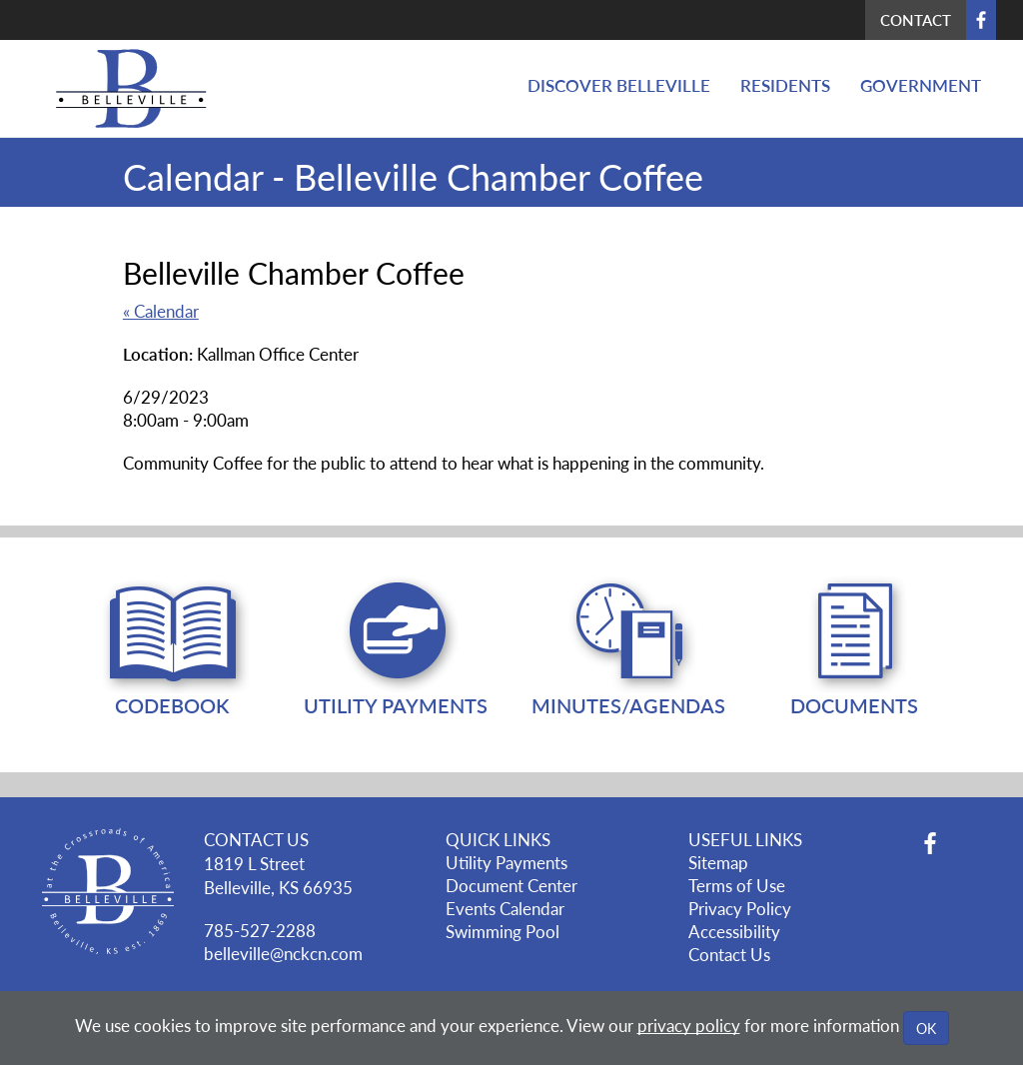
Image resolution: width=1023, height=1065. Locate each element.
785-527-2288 (260, 930)
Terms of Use (736, 885)
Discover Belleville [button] (618, 85)
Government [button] (920, 85)
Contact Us (729, 954)
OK (926, 1028)
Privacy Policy (739, 908)
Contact (915, 19)
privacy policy (688, 1025)
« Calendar (161, 311)
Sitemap (718, 862)
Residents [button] (785, 85)
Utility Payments (506, 862)
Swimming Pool (502, 931)
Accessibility (734, 931)
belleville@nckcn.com (283, 953)
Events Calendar (505, 908)
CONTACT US (256, 839)
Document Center (511, 885)
